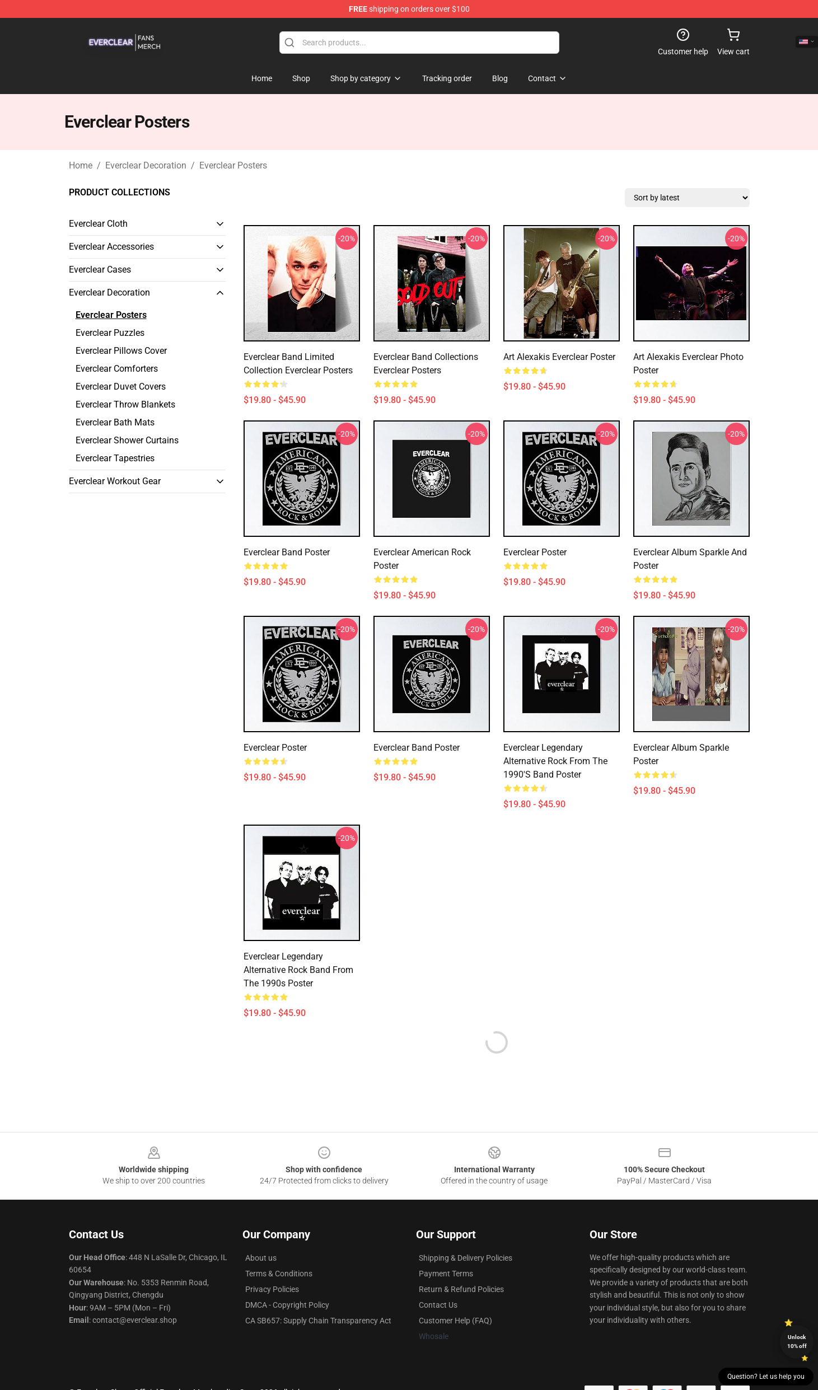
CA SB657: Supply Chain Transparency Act (318, 1320)
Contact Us (438, 1304)
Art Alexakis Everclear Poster (559, 357)
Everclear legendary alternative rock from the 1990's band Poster (555, 761)
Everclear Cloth (98, 223)
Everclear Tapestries (115, 458)
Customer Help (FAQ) (455, 1320)
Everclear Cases (100, 269)
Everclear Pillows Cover (121, 350)
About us (261, 1257)
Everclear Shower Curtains (127, 440)
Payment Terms (446, 1273)
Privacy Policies (272, 1289)
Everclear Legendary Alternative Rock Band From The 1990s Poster (298, 970)
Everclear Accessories (111, 246)
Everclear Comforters (117, 368)
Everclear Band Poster (287, 552)
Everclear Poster (535, 552)
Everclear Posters (233, 165)
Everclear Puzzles (110, 332)
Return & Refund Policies (461, 1289)
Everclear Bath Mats (115, 422)
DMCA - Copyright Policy (287, 1304)
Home (80, 165)
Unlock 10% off (797, 1341)
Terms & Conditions (278, 1273)
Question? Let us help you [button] (766, 1376)
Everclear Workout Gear (115, 481)
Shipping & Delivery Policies (465, 1257)
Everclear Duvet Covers (121, 386)
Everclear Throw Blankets (125, 404)
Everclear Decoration (145, 165)
